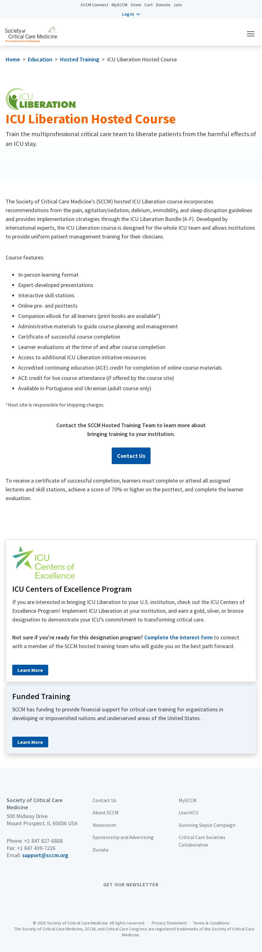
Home (13, 59)
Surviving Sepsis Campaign (207, 825)
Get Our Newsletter (130, 884)
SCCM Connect (94, 5)
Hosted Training (79, 59)
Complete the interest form (178, 637)
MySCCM (119, 5)
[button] (131, 14)
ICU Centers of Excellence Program (72, 589)
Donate (163, 5)
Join (177, 5)
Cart (148, 5)
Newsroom (104, 825)
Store (136, 5)
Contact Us (131, 455)
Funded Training (41, 696)
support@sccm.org (45, 855)
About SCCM (106, 812)
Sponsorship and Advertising (123, 837)
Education (40, 59)
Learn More (30, 670)
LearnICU (188, 812)
